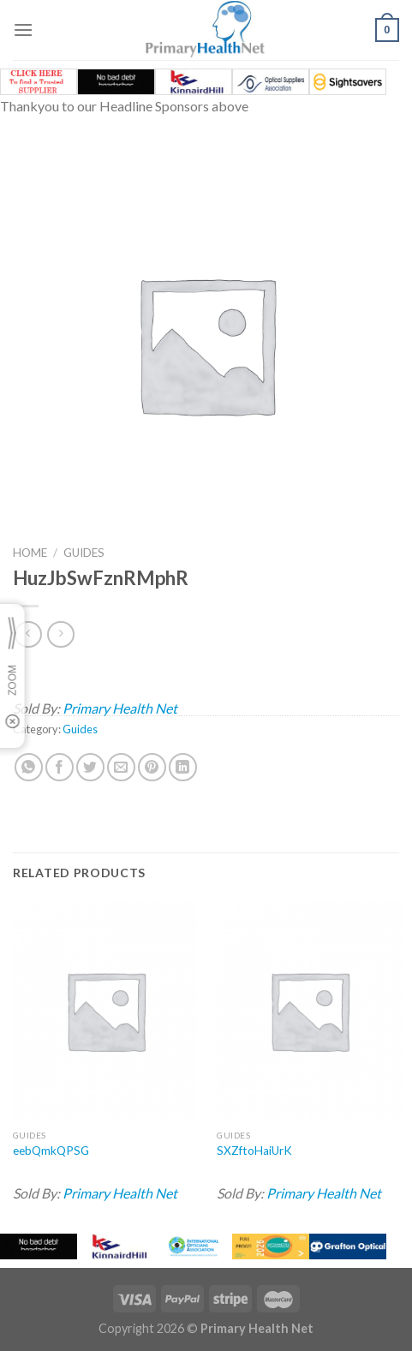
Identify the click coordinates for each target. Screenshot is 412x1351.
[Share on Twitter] (90, 767)
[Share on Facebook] (59, 767)
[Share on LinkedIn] (183, 767)
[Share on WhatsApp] (29, 767)
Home (30, 552)
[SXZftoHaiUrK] (309, 1010)
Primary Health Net (120, 708)
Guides (83, 552)
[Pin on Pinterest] (152, 767)
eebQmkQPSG (51, 1150)
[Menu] (23, 30)
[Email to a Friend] (121, 767)
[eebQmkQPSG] (105, 1010)
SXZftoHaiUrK (254, 1150)
